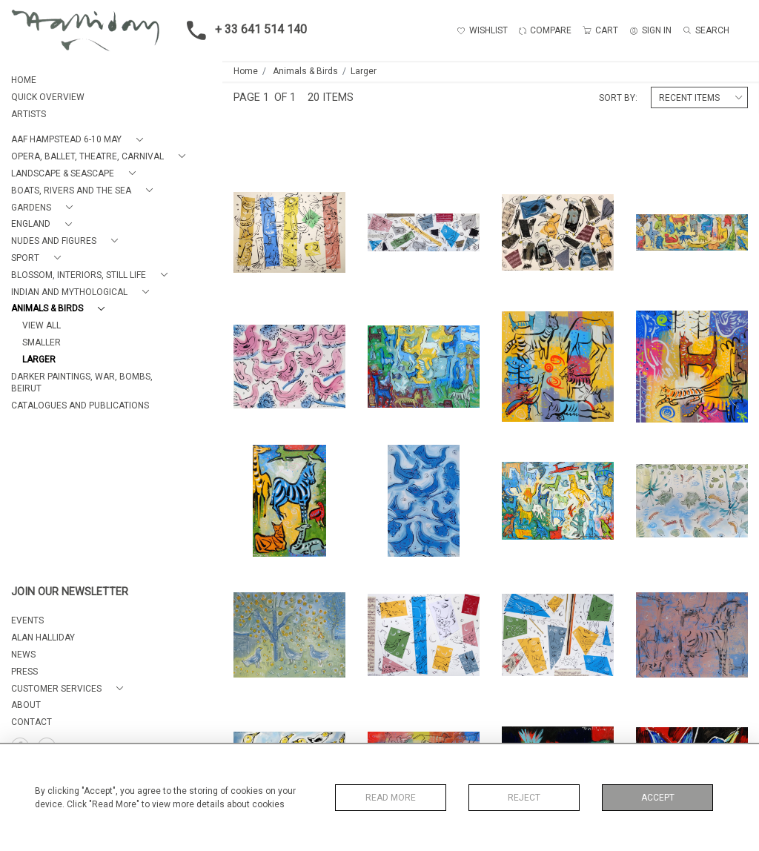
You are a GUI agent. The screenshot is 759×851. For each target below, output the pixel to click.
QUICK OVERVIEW (47, 97)
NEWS (23, 654)
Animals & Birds (305, 71)
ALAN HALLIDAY (43, 637)
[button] (80, 139)
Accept (658, 797)
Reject (524, 797)
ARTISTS (28, 114)
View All (41, 325)
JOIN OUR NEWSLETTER (69, 592)
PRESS (24, 671)
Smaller (41, 342)
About (26, 705)
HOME (23, 80)
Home (245, 71)
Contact (31, 722)
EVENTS (27, 620)
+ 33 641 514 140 (242, 30)
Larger (39, 359)
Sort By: (618, 98)
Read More (390, 797)
